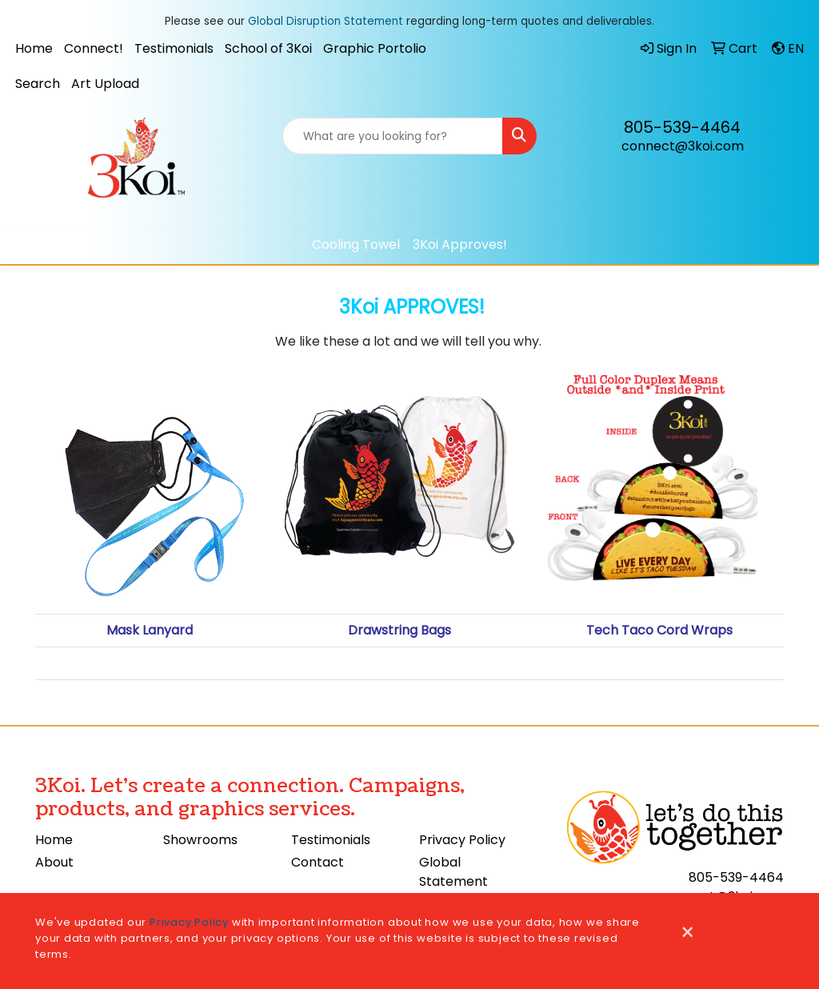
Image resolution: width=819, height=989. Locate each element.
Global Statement (453, 872)
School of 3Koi (268, 48)
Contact (317, 862)
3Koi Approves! (460, 244)
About (54, 862)
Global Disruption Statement (325, 21)
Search (37, 83)
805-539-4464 (682, 127)
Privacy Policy (462, 840)
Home (34, 48)
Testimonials (174, 48)
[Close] (687, 933)
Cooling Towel (356, 244)
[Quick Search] (392, 136)
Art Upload (105, 83)
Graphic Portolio (374, 48)
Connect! (93, 48)
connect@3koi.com (682, 146)
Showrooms (200, 840)
